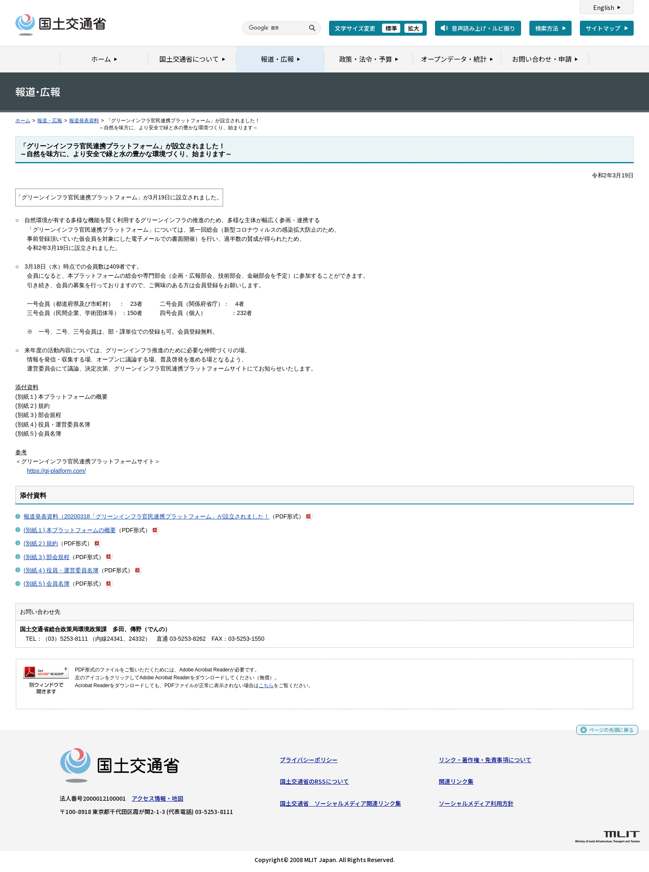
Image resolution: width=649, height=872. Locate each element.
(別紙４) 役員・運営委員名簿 (61, 570)
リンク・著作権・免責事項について (485, 762)
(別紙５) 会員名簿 (47, 583)
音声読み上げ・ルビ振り (483, 28)
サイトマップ (603, 28)
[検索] (272, 28)
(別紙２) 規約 (41, 543)
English (603, 7)
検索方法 (546, 28)
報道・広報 (49, 121)
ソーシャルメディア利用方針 (476, 805)
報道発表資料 (84, 121)
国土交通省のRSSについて (314, 783)
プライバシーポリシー (309, 762)
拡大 (413, 28)
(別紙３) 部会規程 (47, 557)
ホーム (22, 121)
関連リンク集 (456, 783)
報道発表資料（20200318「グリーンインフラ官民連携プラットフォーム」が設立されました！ (146, 516)
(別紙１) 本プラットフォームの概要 (70, 530)
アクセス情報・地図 (157, 800)
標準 (391, 28)
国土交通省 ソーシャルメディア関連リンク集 (340, 805)
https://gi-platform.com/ (56, 470)
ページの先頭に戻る (608, 732)
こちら (266, 685)
